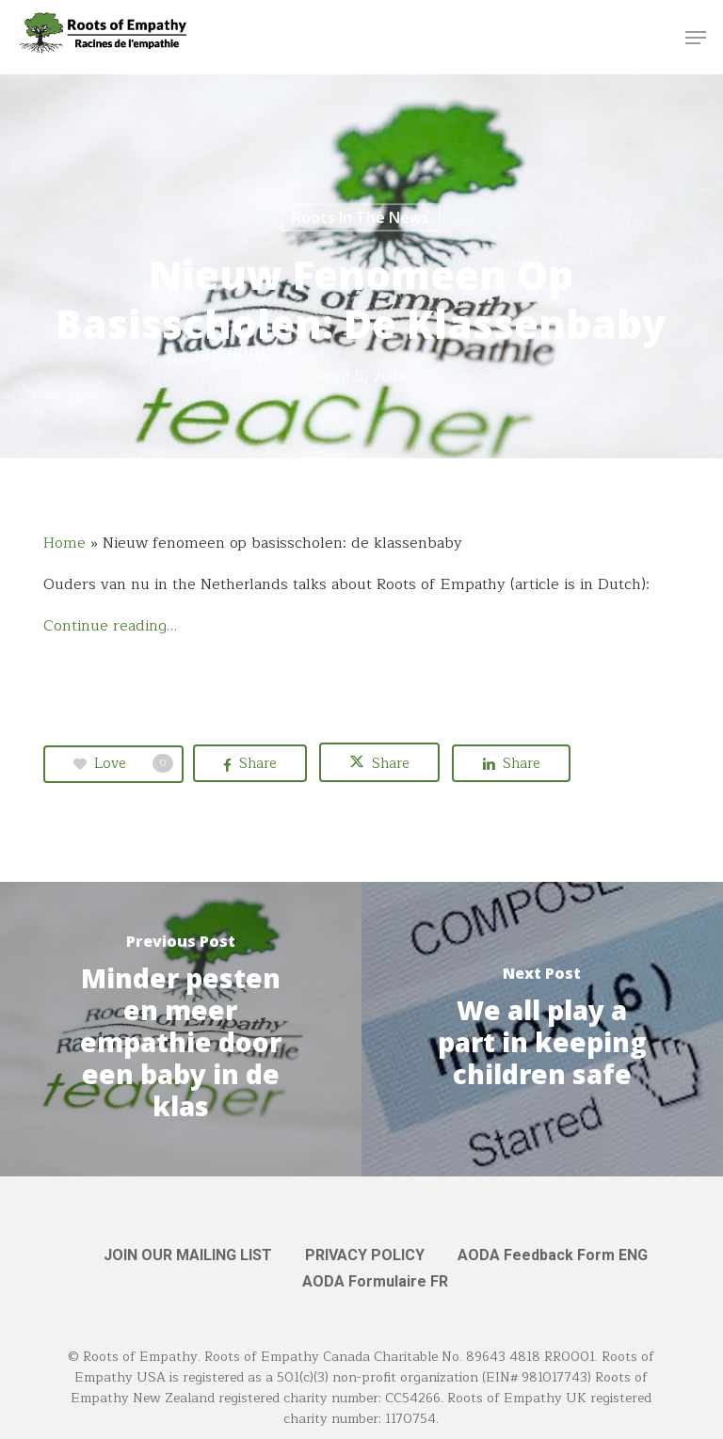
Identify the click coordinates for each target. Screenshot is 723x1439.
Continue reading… (110, 626)
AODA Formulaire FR (375, 1281)
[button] (695, 37)
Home (64, 543)
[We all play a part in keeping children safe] (542, 1029)
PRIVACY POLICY (365, 1255)
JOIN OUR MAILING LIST (188, 1255)
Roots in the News (360, 217)
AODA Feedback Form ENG (553, 1255)
